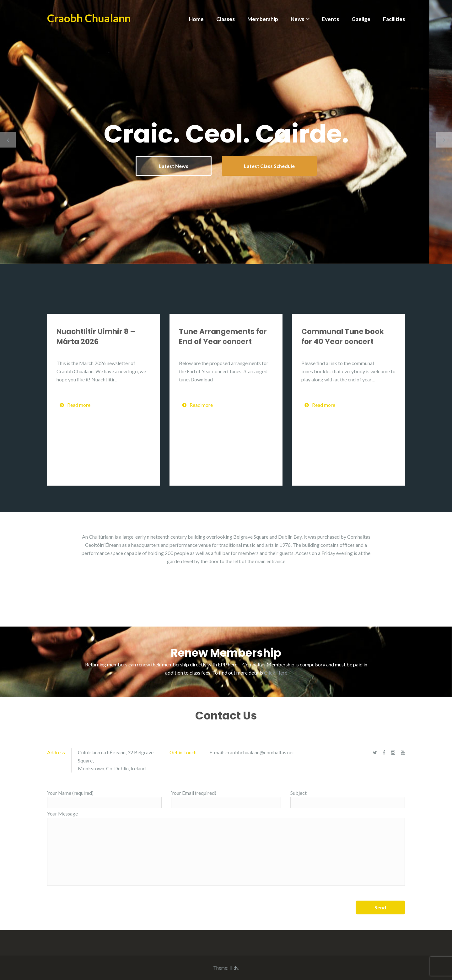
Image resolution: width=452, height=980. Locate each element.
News (297, 19)
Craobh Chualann (89, 17)
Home (196, 19)
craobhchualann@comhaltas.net (259, 752)
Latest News (173, 166)
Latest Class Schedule (269, 166)
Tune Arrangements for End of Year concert (223, 336)
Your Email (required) (226, 799)
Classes (225, 19)
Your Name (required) (104, 799)
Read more (75, 405)
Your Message (226, 848)
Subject (347, 799)
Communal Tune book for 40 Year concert (342, 336)
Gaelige (361, 19)
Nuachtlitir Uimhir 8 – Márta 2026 (95, 336)
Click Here (275, 673)
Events (330, 19)
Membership (262, 19)
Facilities (394, 19)
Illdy (233, 968)
